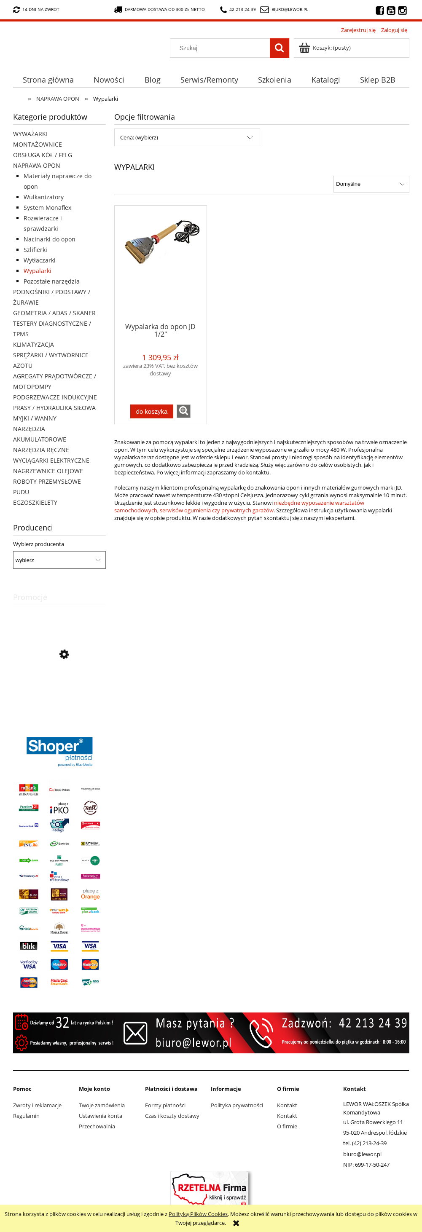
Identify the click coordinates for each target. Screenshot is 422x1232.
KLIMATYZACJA (33, 344)
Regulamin (26, 1116)
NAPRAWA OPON (36, 165)
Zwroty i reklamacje (37, 1105)
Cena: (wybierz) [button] (139, 137)
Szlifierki (35, 250)
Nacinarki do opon (49, 239)
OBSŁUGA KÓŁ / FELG (42, 155)
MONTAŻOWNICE (37, 144)
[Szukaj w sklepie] (221, 48)
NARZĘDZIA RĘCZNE (41, 450)
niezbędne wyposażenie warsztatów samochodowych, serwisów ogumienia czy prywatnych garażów (239, 506)
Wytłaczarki (40, 260)
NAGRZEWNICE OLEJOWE (48, 471)
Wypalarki (37, 271)
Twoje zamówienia (102, 1105)
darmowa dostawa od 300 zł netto (159, 9)
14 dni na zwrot (36, 9)
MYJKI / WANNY (34, 418)
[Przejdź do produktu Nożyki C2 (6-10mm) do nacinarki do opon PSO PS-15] (59, 693)
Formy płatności (165, 1105)
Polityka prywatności (237, 1105)
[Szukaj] (279, 48)
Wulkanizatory (44, 197)
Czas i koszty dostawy (172, 1116)
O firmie (287, 1126)
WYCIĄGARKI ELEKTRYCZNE (51, 460)
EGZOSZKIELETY (35, 502)
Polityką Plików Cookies (198, 1214)
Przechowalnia (97, 1126)
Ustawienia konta (100, 1116)
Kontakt (287, 1105)
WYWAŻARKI (30, 134)
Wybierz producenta (38, 544)
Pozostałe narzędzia (52, 281)
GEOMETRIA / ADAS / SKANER (54, 313)
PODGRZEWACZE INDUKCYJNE (55, 397)
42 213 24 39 (238, 9)
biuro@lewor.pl (289, 9)
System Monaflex (47, 208)
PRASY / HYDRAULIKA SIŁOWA (54, 408)
